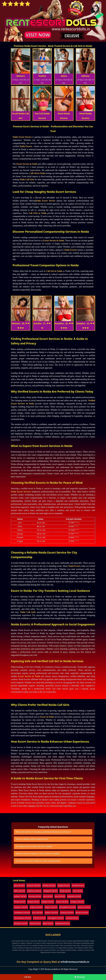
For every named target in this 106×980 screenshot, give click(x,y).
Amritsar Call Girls (33, 885)
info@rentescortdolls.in (75, 961)
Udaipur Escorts (64, 885)
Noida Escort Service (22, 137)
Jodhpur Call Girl (20, 896)
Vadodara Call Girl (74, 896)
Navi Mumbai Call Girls (22, 918)
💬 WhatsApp (79, 977)
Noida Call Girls (27, 179)
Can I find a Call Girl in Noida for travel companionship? (38, 861)
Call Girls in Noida (37, 213)
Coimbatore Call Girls (22, 912)
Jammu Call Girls (84, 907)
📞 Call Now (26, 977)
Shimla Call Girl (19, 902)
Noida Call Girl (65, 891)
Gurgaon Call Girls (21, 907)
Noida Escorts (26, 146)
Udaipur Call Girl (48, 902)
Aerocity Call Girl (35, 896)
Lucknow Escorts (72, 918)
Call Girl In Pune (39, 918)
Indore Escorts (35, 923)
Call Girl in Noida (37, 173)
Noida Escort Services (21, 491)
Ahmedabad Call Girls (67, 907)
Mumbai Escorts (78, 885)
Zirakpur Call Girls (77, 902)
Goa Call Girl (48, 896)
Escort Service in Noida (26, 164)
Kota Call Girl (77, 891)
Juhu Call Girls (37, 912)
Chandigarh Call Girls (56, 918)
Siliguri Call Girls (51, 907)
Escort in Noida (47, 717)
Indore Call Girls (62, 902)
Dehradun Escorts (20, 923)
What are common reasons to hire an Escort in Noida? (37, 854)
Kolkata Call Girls (36, 907)
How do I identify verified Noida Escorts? (31, 839)
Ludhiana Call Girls (34, 891)
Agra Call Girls (19, 885)
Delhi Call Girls (19, 891)
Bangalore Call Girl (50, 891)
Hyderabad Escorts (62, 923)
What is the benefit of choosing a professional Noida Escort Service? (43, 832)
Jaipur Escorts (48, 923)
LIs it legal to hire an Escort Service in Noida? (34, 846)
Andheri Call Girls (51, 912)
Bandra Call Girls (82, 912)
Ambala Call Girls (49, 885)
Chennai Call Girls (66, 912)
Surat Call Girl (60, 896)
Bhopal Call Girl (33, 902)
